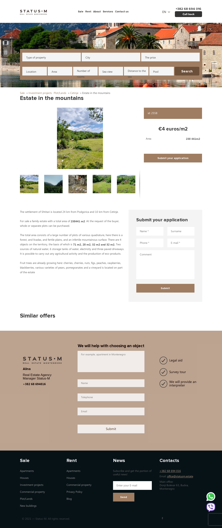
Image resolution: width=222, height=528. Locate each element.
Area (54, 71)
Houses (24, 478)
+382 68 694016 (34, 384)
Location (31, 71)
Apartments (27, 471)
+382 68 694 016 (170, 471)
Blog (69, 499)
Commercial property (32, 492)
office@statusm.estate (180, 476)
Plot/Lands (26, 499)
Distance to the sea (137, 72)
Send (123, 497)
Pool (155, 71)
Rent (88, 11)
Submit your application (172, 158)
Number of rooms (83, 72)
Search (187, 71)
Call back (188, 14)
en (164, 12)
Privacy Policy (74, 492)
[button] (80, 138)
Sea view (107, 71)
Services (108, 11)
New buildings (28, 505)
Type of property (36, 57)
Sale (80, 11)
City (88, 57)
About (97, 11)
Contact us (122, 11)
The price (150, 57)
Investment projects (31, 485)
